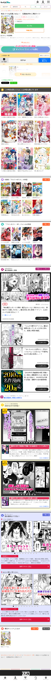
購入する (44, 60)
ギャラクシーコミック (7, 655)
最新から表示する (44, 55)
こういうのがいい (8, 519)
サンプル (29, 26)
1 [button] (16, 442)
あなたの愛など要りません (10, 572)
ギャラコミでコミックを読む (25, 48)
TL (25, 6)
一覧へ (46, 179)
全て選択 (4, 61)
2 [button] (18, 442)
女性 (9, 10)
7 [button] (32, 442)
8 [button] (34, 442)
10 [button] (37, 606)
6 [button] (29, 442)
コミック (3, 10)
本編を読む (29, 30)
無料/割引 (15, 6)
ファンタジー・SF (17, 10)
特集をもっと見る (42, 269)
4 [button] (24, 442)
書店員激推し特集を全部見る (27, 397)
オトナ (45, 6)
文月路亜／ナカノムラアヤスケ (25, 19)
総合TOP (5, 6)
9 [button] (36, 553)
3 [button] (21, 442)
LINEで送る (14, 82)
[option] (18, 426)
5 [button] (26, 442)
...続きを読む (45, 563)
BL (35, 6)
